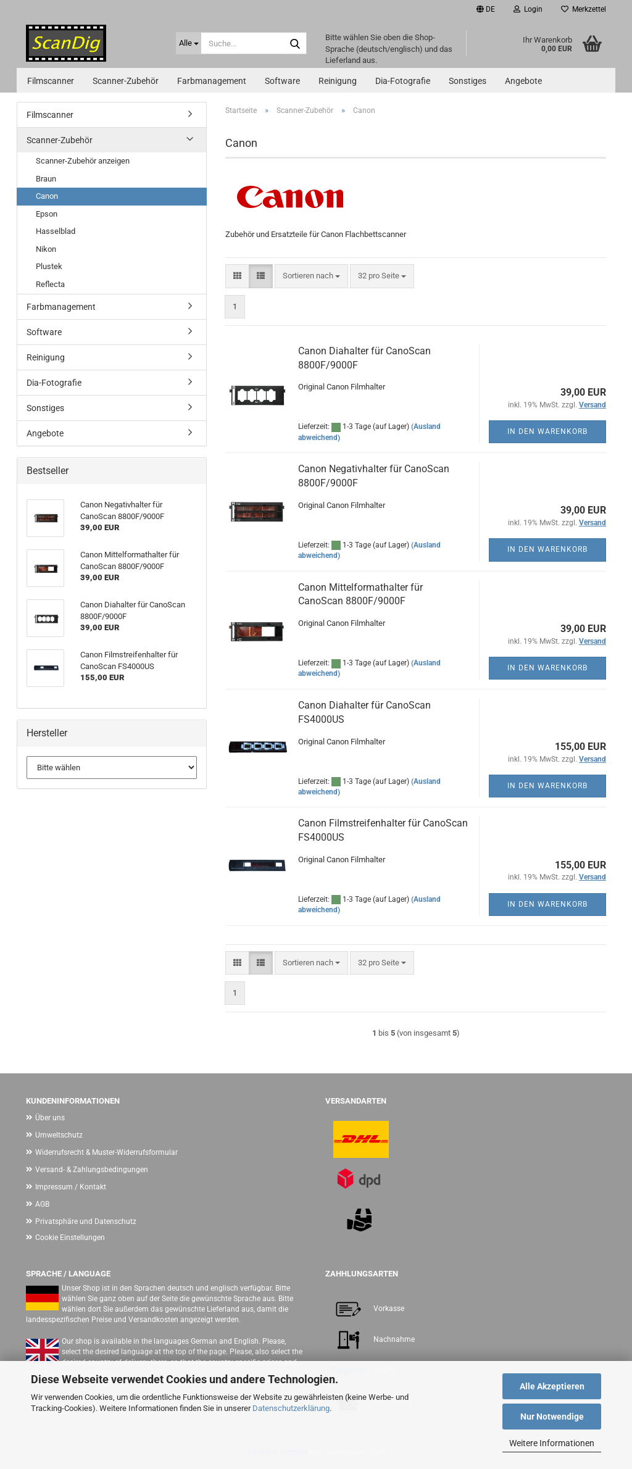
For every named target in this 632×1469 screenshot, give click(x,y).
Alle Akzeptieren (552, 1386)
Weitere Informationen (551, 1443)
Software (282, 81)
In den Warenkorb (547, 431)
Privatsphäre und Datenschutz (85, 1221)
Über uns (50, 1117)
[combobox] (311, 276)
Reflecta (50, 284)
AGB (42, 1204)
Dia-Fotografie (402, 81)
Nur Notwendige (552, 1416)
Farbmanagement (211, 81)
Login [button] (528, 9)
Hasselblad (55, 231)
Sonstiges (467, 81)
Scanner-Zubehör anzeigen (83, 160)
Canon (47, 196)
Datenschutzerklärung (291, 1408)
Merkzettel (583, 9)
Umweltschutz (59, 1135)
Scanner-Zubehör (126, 81)
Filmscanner (50, 81)
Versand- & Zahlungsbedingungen (91, 1169)
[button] (485, 9)
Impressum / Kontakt (70, 1187)
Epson (46, 213)
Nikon (46, 249)
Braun (46, 178)
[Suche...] (188, 43)
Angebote (523, 81)
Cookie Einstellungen (70, 1237)
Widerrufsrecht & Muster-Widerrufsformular (106, 1152)
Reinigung (337, 81)
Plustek (49, 266)
